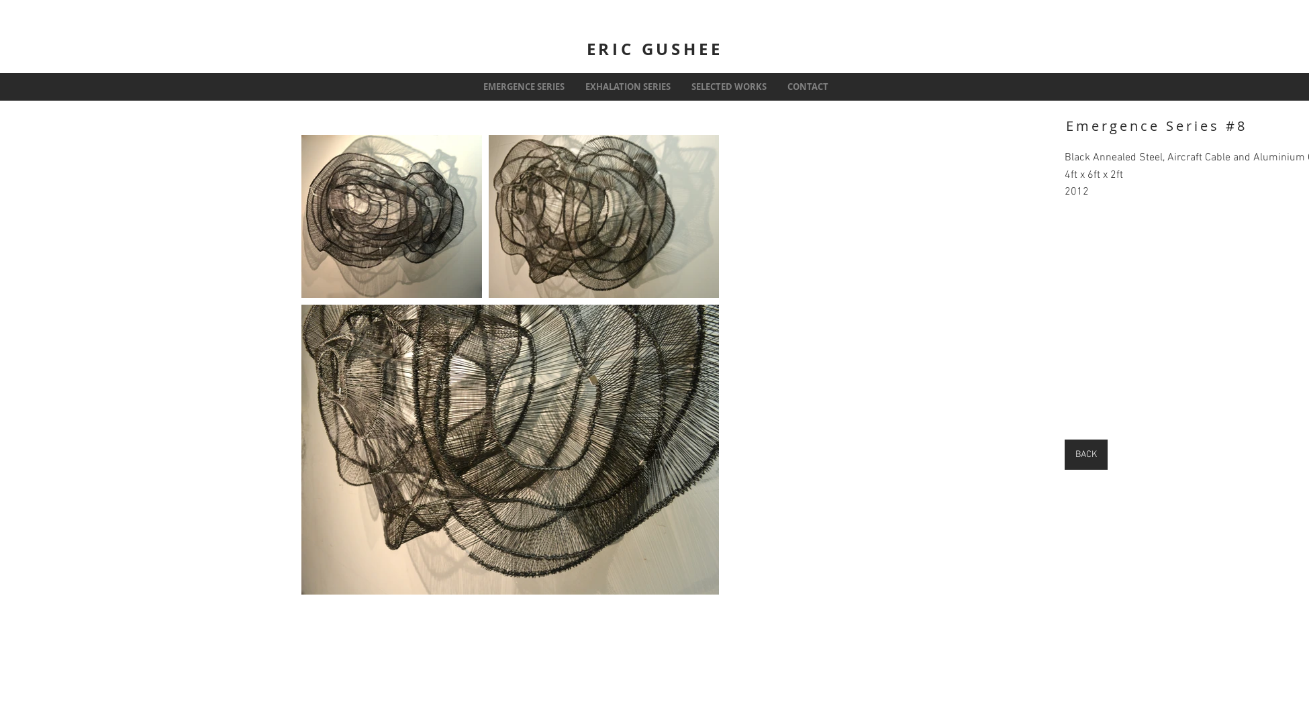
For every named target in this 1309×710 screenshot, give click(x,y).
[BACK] (1086, 455)
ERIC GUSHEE (655, 49)
